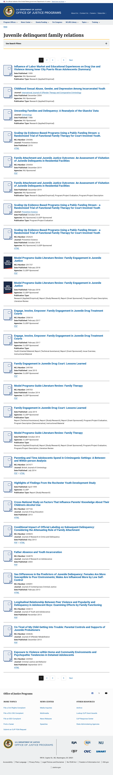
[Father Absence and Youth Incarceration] (8, 561)
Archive (79, 708)
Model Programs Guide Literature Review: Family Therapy (48, 385)
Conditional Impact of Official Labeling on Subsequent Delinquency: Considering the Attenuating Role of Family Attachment (54, 529)
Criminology (27, 115)
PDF (16, 173)
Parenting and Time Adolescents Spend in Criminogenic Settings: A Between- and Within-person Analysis (60, 459)
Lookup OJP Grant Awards (86, 713)
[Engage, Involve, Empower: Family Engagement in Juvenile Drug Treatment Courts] (8, 320)
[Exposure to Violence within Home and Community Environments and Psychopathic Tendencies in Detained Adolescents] (8, 661)
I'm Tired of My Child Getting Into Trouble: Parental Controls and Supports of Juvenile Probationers (59, 629)
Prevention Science (30, 212)
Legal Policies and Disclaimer (53, 762)
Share (109, 15)
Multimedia (44, 713)
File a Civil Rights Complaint (14, 708)
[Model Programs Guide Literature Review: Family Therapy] (8, 395)
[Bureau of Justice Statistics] (87, 746)
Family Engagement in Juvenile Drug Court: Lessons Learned (50, 363)
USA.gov (106, 762)
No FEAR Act (71, 762)
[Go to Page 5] (63, 60)
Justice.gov (56, 767)
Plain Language (20, 762)
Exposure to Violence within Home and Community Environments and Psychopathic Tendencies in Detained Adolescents (55, 654)
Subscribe (101, 13)
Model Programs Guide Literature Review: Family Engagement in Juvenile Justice (57, 259)
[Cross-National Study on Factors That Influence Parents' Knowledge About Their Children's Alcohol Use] (8, 511)
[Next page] (72, 60)
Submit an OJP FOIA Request (15, 729)
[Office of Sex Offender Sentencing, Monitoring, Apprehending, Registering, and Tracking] (101, 752)
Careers (93, 13)
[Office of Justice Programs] (9, 11)
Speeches (44, 724)
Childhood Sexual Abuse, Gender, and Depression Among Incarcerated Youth (59, 88)
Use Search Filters (13, 43)
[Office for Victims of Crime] (87, 753)
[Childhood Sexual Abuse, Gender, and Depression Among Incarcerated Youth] (8, 97)
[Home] (38, 11)
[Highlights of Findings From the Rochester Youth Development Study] (8, 492)
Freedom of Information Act (89, 762)
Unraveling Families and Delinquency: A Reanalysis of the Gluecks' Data (56, 110)
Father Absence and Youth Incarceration (38, 552)
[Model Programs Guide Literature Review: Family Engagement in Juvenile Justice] (8, 263)
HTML (16, 148)
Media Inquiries (46, 708)
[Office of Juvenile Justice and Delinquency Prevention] (74, 753)
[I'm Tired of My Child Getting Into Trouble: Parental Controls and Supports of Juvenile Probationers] (8, 636)
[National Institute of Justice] (101, 744)
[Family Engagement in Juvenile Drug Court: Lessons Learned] (8, 372)
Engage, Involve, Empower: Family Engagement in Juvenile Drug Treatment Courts (58, 312)
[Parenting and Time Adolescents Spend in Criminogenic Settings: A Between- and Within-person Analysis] (8, 467)
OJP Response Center (84, 719)
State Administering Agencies (87, 724)
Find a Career (9, 724)
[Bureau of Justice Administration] (74, 744)
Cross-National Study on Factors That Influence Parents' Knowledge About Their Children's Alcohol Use (61, 504)
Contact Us (84, 13)
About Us (74, 13)
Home (5, 27)
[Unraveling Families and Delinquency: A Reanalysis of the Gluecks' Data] (8, 120)
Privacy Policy (34, 762)
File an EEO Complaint (12, 719)
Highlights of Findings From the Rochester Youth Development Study (55, 482)
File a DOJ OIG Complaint (13, 713)
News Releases (46, 719)
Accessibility (8, 762)
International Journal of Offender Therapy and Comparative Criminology (51, 93)
